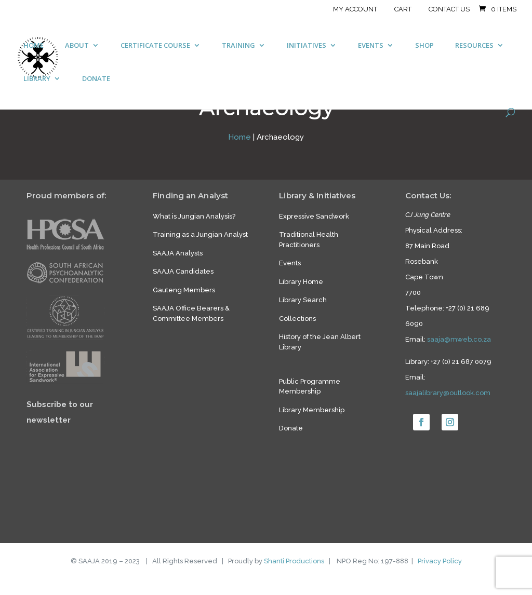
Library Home (301, 282)
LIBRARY (36, 79)
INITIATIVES (306, 46)
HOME (33, 46)
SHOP (424, 46)
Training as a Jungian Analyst (200, 234)
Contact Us (449, 9)
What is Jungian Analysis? (194, 216)
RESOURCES (474, 46)
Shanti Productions (294, 561)
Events (290, 263)
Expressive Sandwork (314, 216)
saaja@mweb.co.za (459, 339)
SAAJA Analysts (178, 253)
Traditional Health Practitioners (308, 240)
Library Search (303, 300)
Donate (291, 428)
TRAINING (238, 46)
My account (355, 9)
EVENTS (370, 46)
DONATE (96, 79)
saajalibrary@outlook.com (447, 393)
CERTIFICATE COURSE (155, 46)
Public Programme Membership (309, 386)
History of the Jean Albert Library (320, 342)
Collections (297, 318)
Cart (402, 9)
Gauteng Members (184, 290)
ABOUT (77, 46)
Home (239, 137)
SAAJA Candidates (183, 271)
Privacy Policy (440, 561)
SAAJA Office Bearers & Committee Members (191, 313)
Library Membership (311, 410)
